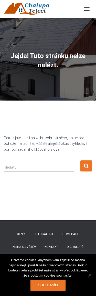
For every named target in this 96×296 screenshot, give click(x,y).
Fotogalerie (44, 234)
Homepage (70, 234)
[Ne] (89, 275)
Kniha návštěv (24, 247)
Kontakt (51, 247)
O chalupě (75, 247)
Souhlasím (48, 285)
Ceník (21, 234)
